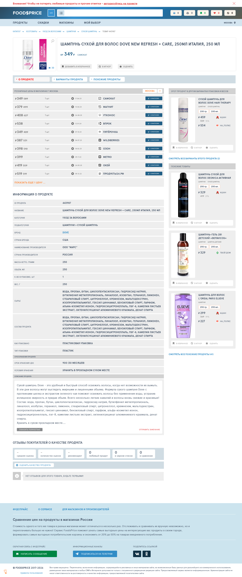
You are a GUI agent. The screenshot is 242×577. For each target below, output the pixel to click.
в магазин (153, 98)
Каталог (17, 31)
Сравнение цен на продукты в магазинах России (53, 520)
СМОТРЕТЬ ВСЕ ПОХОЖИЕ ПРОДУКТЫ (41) (191, 354)
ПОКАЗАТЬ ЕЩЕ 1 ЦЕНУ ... (29, 182)
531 (25, 140)
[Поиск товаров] (110, 13)
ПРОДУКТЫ (20, 23)
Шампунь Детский (214, 242)
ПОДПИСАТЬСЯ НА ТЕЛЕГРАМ (96, 553)
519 (25, 174)
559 (25, 165)
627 (26, 115)
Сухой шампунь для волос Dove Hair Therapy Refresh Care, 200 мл (214, 101)
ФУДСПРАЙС (20, 509)
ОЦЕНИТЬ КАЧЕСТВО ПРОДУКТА (33, 465)
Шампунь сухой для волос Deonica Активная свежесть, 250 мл (214, 176)
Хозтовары (31, 31)
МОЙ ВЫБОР (92, 23)
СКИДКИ (43, 23)
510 (26, 148)
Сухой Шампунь (89, 31)
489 (26, 132)
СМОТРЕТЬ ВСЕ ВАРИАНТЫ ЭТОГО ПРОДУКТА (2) (194, 158)
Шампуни (71, 31)
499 (25, 107)
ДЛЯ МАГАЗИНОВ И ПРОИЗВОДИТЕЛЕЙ (85, 509)
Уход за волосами (52, 31)
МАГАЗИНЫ (66, 23)
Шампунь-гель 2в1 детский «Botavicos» (212, 236)
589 (26, 98)
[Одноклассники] (147, 554)
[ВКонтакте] (137, 554)
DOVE (66, 232)
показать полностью (29, 429)
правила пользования (31, 572)
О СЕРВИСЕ (45, 509)
